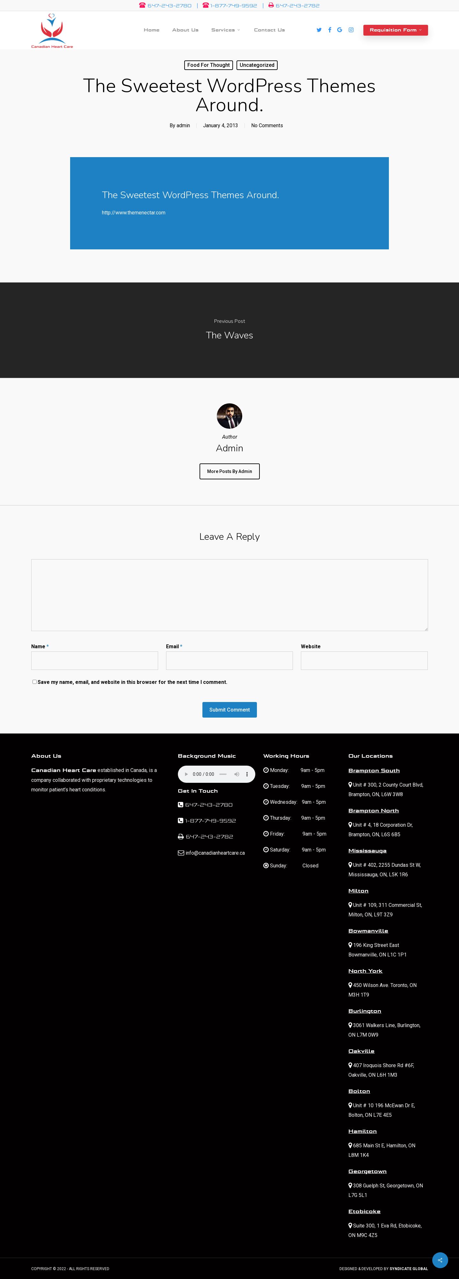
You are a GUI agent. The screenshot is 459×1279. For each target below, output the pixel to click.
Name (40, 646)
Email (174, 646)
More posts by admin (229, 471)
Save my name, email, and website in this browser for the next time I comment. (132, 682)
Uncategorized (257, 65)
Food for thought (208, 65)
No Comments (267, 125)
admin (183, 125)
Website (311, 646)
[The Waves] (229, 330)
